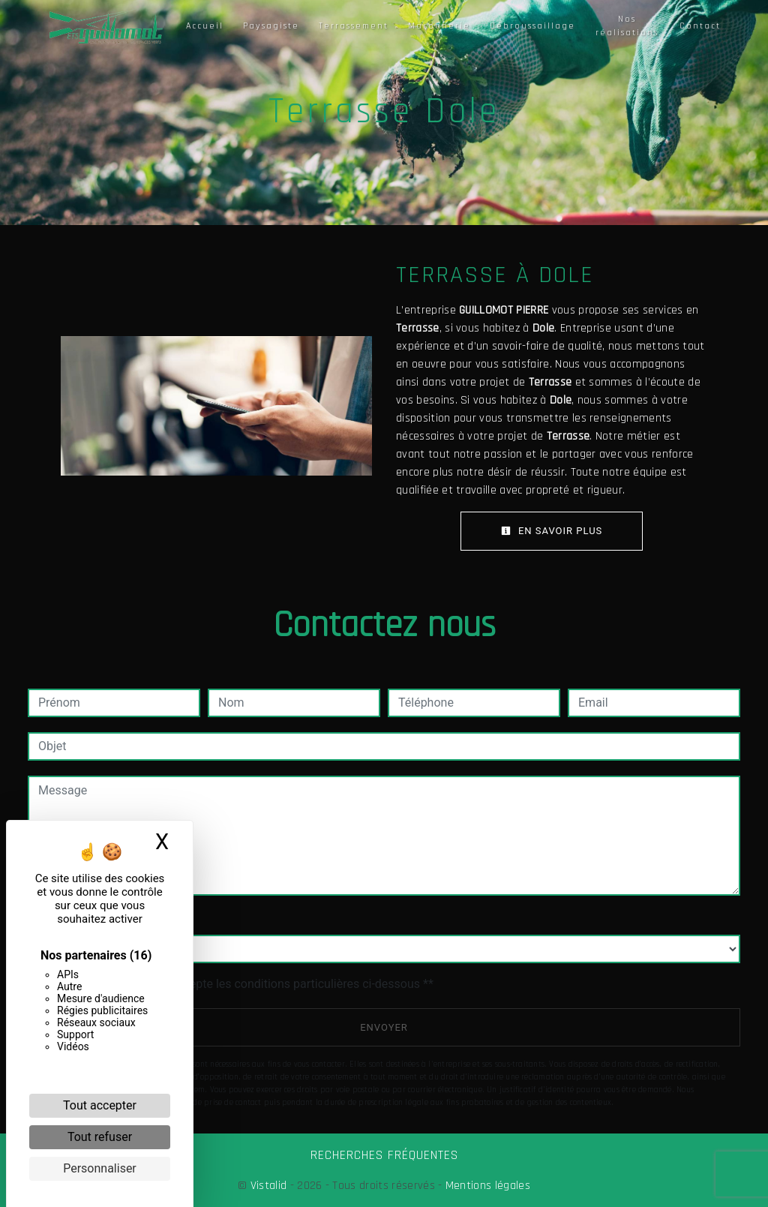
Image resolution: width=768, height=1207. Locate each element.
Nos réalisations (627, 26)
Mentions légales (486, 1185)
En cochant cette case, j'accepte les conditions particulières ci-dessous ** (238, 984)
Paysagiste (271, 26)
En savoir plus (552, 530)
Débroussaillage (532, 26)
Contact (700, 26)
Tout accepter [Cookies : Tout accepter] (99, 1105)
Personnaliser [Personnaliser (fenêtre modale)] (99, 1168)
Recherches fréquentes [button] (384, 1155)
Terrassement (353, 26)
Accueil (205, 26)
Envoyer (384, 1027)
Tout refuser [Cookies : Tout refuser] (100, 1137)
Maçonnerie (439, 26)
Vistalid (268, 1185)
